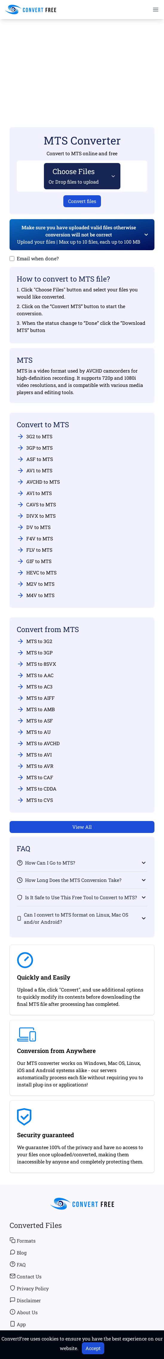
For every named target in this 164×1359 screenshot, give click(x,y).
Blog (18, 1252)
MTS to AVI (34, 754)
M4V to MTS (35, 595)
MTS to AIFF (36, 698)
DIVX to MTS (36, 515)
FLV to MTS (34, 550)
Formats (23, 1240)
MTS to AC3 (35, 686)
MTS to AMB (36, 709)
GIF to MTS (34, 561)
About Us (24, 1312)
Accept (93, 1348)
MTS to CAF (35, 777)
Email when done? (38, 258)
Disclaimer (25, 1300)
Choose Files (74, 176)
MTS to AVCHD (38, 743)
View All (82, 827)
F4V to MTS (35, 538)
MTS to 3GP (35, 652)
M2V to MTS (35, 584)
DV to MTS (33, 527)
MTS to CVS (35, 800)
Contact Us (26, 1276)
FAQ (18, 1264)
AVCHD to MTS (38, 481)
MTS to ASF (35, 720)
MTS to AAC (35, 675)
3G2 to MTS (34, 436)
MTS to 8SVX (36, 664)
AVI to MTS (34, 493)
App (18, 1324)
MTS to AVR (35, 766)
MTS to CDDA (36, 788)
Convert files (82, 201)
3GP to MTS (35, 447)
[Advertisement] (82, 64)
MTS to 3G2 (34, 641)
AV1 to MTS (34, 470)
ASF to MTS (35, 459)
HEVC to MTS (36, 572)
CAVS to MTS (36, 504)
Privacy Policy (29, 1288)
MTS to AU (34, 732)
